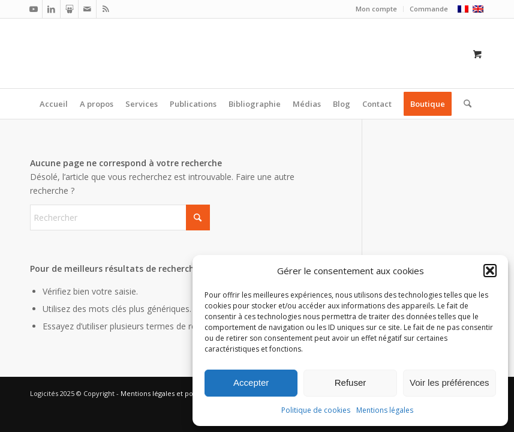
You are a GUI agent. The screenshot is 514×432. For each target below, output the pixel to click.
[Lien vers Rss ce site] (106, 9)
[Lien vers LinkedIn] (51, 9)
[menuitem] (377, 9)
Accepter (251, 382)
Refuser (350, 382)
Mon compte (376, 8)
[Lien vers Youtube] (33, 9)
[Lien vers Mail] (87, 9)
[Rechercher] (464, 104)
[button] (490, 271)
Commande (429, 8)
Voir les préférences (449, 382)
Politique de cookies (315, 410)
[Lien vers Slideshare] (69, 9)
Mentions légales (384, 410)
